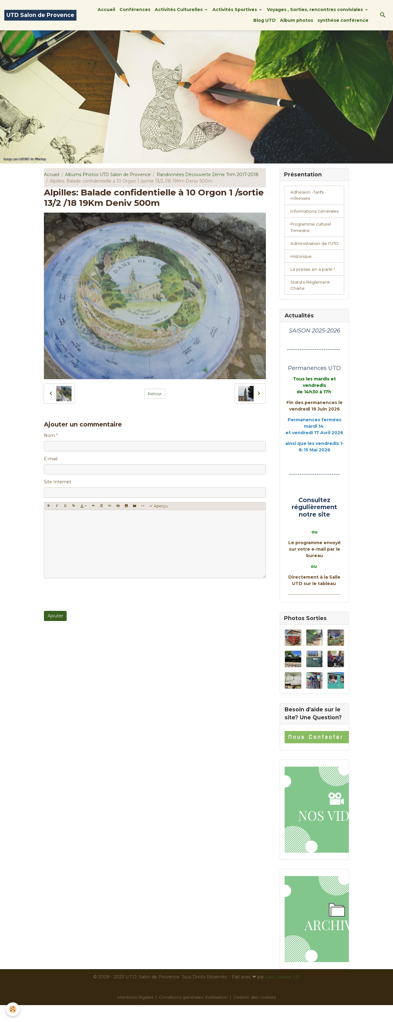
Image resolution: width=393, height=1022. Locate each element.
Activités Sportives (235, 9)
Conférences (134, 9)
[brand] (40, 15)
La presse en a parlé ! (312, 284)
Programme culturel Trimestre (312, 235)
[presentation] (90, 595)
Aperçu (158, 506)
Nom (49, 435)
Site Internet (57, 482)
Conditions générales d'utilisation (193, 1014)
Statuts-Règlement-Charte (312, 301)
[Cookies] (13, 1009)
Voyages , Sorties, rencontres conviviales (315, 9)
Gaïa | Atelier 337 (283, 993)
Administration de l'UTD (309, 255)
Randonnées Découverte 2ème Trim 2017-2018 (208, 174)
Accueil (106, 9)
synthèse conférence (342, 20)
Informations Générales (304, 216)
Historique (301, 271)
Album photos (296, 20)
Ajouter (55, 616)
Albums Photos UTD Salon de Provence (108, 174)
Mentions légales (134, 1014)
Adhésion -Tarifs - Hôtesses (308, 196)
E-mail (50, 459)
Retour (154, 393)
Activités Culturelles (179, 9)
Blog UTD (264, 20)
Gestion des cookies (255, 1014)
